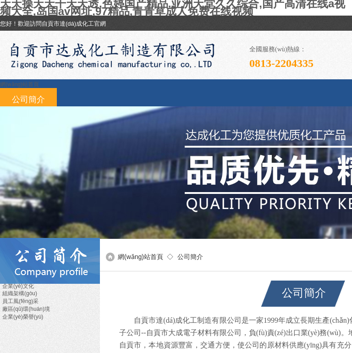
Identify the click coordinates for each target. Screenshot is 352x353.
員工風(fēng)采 (20, 301)
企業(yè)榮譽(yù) (22, 317)
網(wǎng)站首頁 (19, 84)
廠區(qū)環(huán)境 (26, 309)
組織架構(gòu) (19, 293)
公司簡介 (28, 99)
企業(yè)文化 (18, 286)
